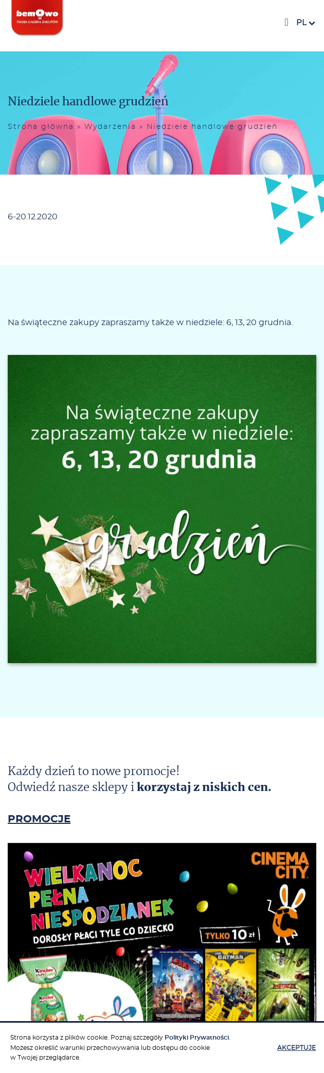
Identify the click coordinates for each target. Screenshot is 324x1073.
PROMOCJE (39, 819)
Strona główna (41, 126)
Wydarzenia (110, 126)
